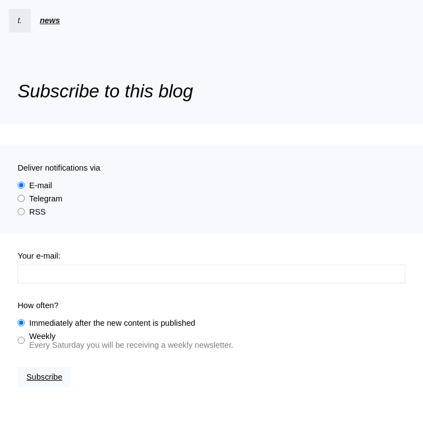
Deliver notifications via (59, 167)
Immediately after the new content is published (112, 323)
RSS (37, 211)
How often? (38, 305)
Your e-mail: (39, 255)
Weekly (42, 336)
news (50, 20)
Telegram (45, 198)
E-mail (40, 185)
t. (20, 20)
